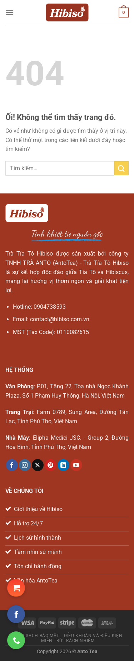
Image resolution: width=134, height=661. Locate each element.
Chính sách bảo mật (34, 635)
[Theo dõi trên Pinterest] (50, 465)
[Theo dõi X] (38, 465)
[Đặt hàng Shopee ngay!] (16, 588)
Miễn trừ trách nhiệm (67, 640)
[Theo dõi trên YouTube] (76, 465)
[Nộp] (121, 168)
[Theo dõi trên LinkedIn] (63, 465)
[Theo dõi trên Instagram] (25, 465)
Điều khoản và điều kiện (93, 635)
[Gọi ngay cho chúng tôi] (16, 640)
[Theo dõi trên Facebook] (12, 465)
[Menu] (9, 12)
